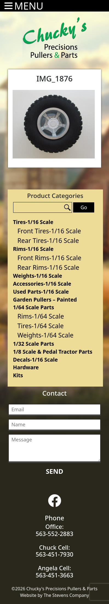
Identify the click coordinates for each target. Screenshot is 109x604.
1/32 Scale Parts (33, 343)
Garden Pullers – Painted (45, 299)
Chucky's (55, 37)
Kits (18, 375)
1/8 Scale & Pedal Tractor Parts (53, 351)
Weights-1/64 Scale (46, 335)
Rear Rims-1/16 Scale (48, 267)
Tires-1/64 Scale (41, 325)
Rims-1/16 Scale (33, 249)
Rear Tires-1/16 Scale (48, 240)
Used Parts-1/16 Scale (41, 291)
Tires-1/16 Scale (33, 222)
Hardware (26, 367)
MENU (28, 6)
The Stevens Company (66, 595)
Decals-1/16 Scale (35, 359)
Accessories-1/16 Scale (42, 283)
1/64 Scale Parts (33, 307)
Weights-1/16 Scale (37, 275)
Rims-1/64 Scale (41, 316)
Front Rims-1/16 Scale (49, 257)
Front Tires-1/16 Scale (49, 230)
